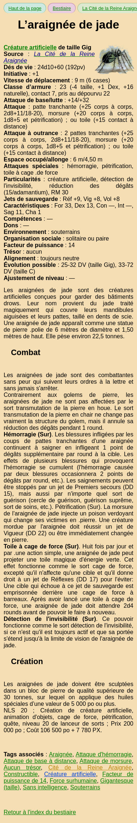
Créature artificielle (30, 47)
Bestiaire (62, 8)
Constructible (21, 774)
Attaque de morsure (106, 761)
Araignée (60, 754)
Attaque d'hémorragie (104, 754)
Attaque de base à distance (40, 761)
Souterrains (85, 787)
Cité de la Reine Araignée (90, 767)
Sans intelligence (45, 787)
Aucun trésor (22, 767)
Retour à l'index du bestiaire (40, 812)
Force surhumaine (73, 781)
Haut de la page (24, 8)
